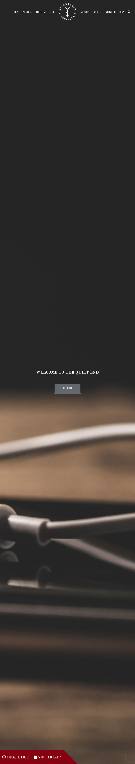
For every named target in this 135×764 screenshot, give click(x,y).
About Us (98, 11)
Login (121, 11)
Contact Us (111, 11)
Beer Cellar (40, 11)
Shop (52, 11)
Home (16, 11)
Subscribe (85, 11)
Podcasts (27, 11)
